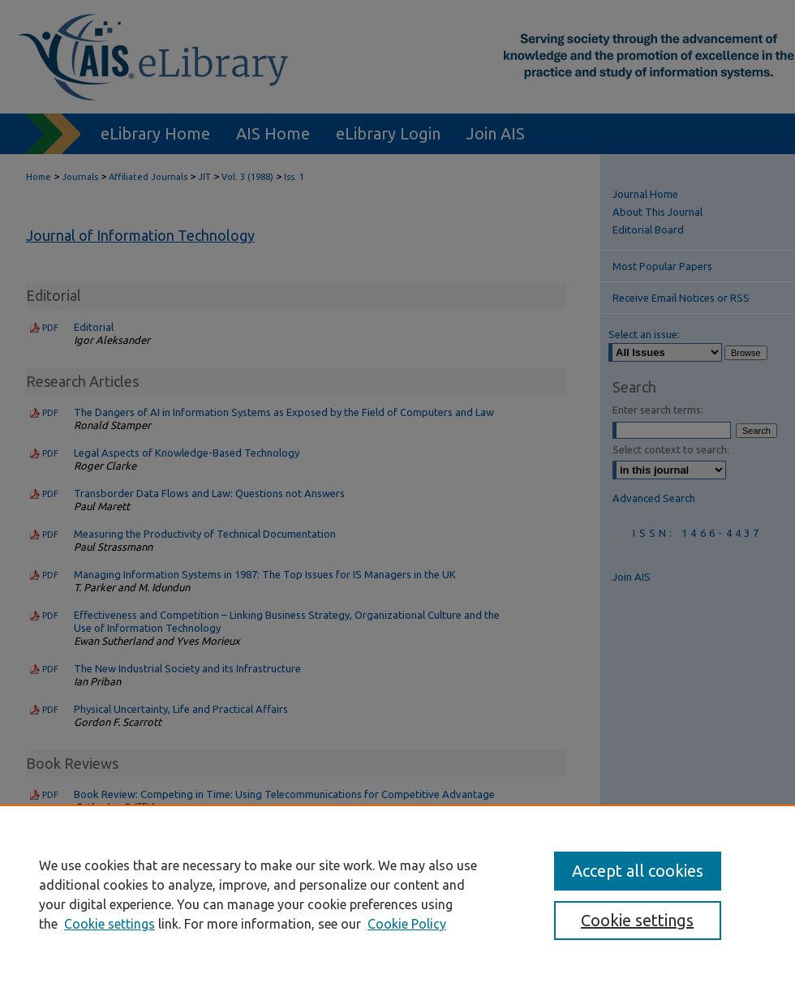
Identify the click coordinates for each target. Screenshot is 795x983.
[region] (397, 894)
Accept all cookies (637, 870)
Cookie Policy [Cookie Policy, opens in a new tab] (406, 923)
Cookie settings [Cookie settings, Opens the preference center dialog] (637, 920)
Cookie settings (109, 923)
